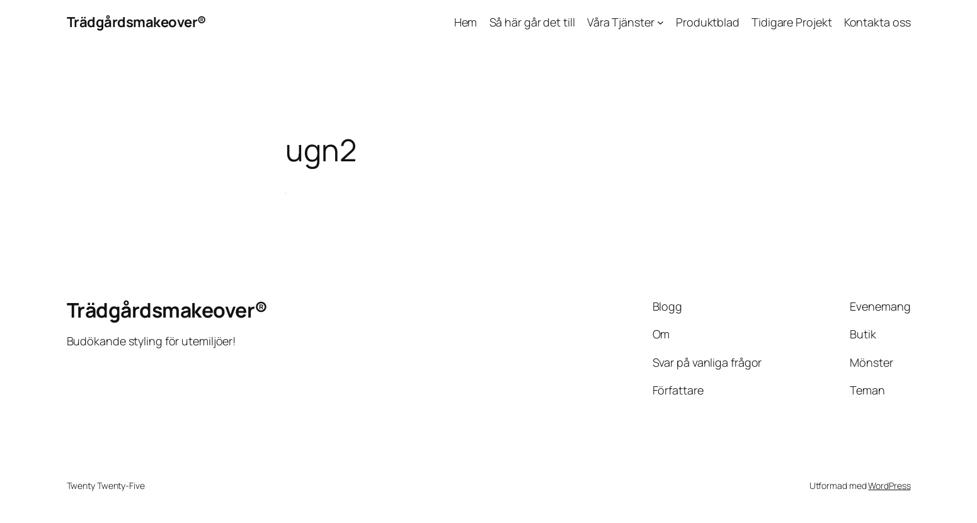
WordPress (889, 485)
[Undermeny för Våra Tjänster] (660, 22)
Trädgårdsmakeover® (136, 22)
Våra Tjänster (620, 22)
